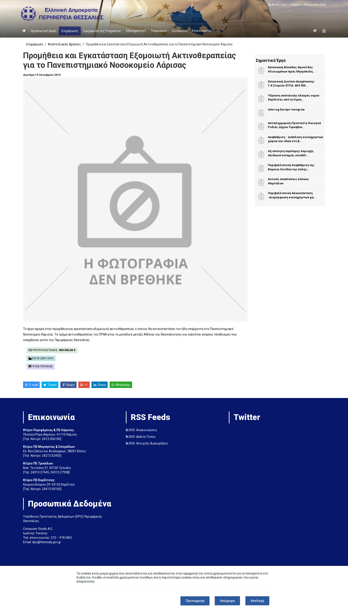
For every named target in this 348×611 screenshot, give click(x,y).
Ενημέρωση (69, 31)
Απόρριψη (227, 601)
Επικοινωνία (201, 31)
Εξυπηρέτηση (136, 31)
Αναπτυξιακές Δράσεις (64, 44)
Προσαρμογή (195, 601)
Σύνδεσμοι (179, 31)
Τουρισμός (159, 31)
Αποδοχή (257, 601)
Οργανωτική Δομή (43, 31)
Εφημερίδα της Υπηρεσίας (102, 31)
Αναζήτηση (277, 4)
